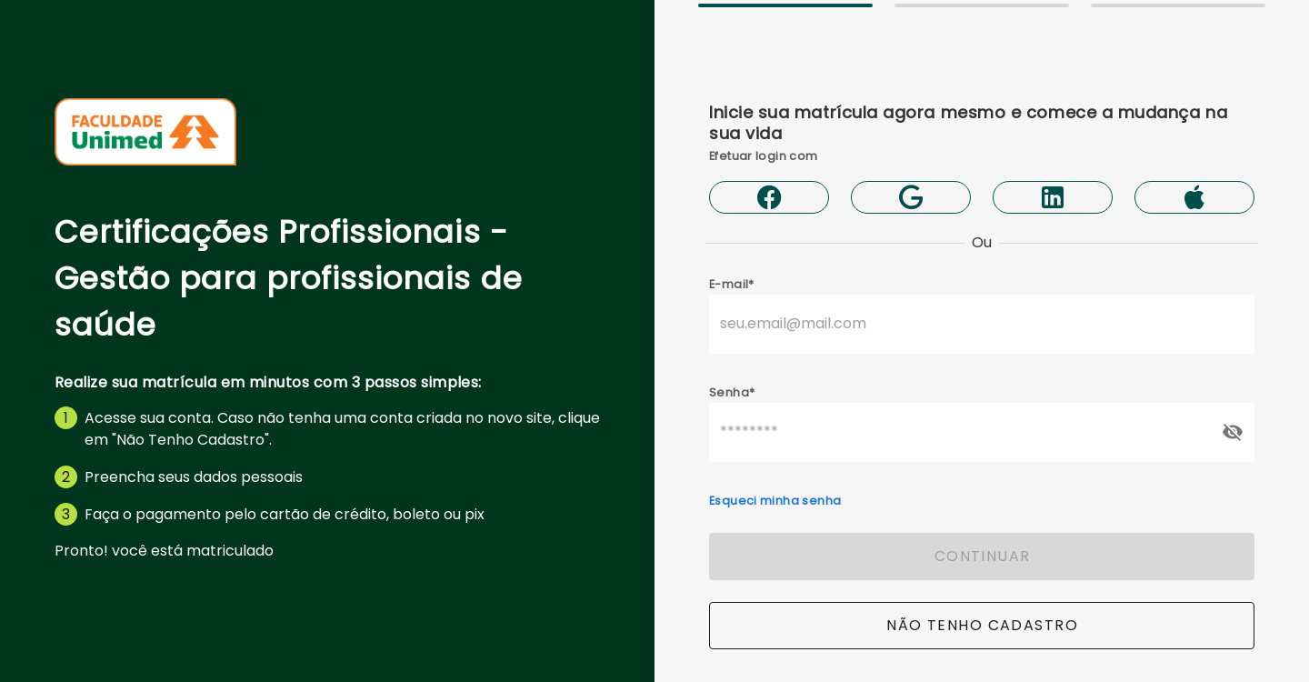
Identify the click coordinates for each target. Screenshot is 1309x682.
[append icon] (1233, 432)
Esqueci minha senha (775, 500)
